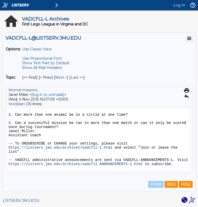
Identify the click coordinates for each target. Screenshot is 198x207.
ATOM (156, 184)
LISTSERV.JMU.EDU (21, 200)
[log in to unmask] (47, 94)
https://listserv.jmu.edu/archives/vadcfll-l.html (60, 148)
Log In (179, 5)
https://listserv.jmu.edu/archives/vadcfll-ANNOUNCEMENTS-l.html (76, 164)
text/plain (17, 104)
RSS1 (171, 184)
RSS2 (186, 184)
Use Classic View (37, 49)
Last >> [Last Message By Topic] (77, 77)
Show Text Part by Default (45, 63)
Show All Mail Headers (42, 67)
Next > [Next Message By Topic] (61, 77)
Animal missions (23, 90)
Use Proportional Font (42, 58)
